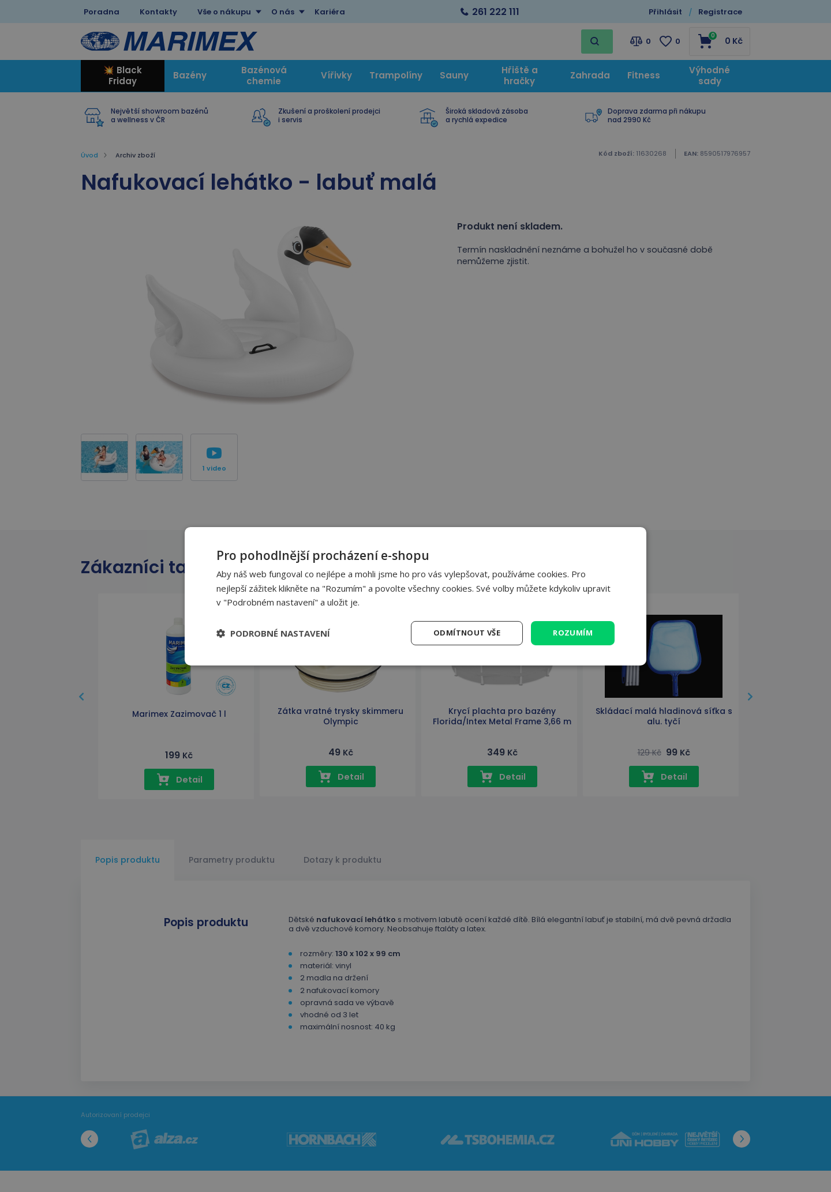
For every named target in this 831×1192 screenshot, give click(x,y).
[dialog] (415, 596)
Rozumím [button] (572, 632)
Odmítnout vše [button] (463, 632)
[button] (273, 633)
